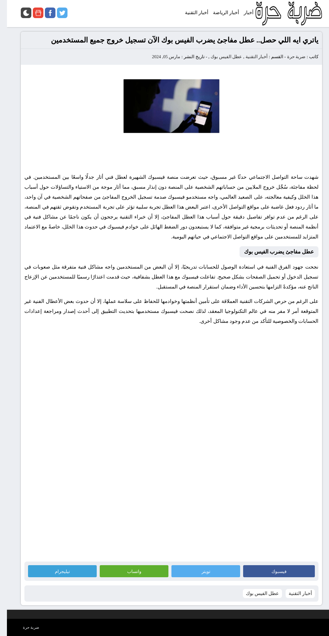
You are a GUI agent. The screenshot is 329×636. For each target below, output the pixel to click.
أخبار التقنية (250, 56)
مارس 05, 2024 (159, 56)
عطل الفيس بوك (219, 56)
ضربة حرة (289, 56)
